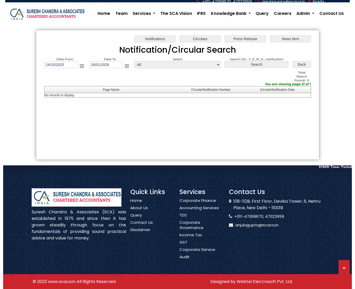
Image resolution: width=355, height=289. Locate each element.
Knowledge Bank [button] (229, 13)
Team (121, 13)
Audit (184, 263)
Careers (282, 13)
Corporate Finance (197, 206)
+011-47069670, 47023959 (253, 216)
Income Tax (190, 241)
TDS (183, 221)
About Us (139, 213)
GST (183, 248)
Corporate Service (197, 255)
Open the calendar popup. (83, 66)
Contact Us (331, 13)
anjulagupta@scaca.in (251, 225)
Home (104, 13)
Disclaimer (140, 235)
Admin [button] (303, 13)
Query (262, 13)
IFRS (201, 13)
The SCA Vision (176, 13)
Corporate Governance (191, 231)
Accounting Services (199, 213)
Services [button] (142, 13)
